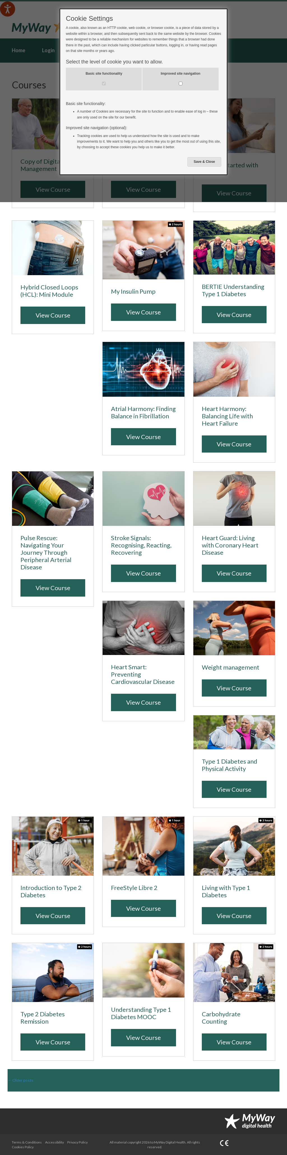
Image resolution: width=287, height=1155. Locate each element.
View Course (53, 315)
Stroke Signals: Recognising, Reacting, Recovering (141, 545)
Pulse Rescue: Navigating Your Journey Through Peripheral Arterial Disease (45, 552)
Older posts (20, 1080)
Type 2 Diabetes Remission (42, 1017)
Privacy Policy (77, 1142)
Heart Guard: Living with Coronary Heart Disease (230, 545)
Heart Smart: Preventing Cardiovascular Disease (143, 674)
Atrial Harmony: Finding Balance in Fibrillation (143, 412)
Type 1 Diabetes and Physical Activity (229, 765)
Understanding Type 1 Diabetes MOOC (141, 1013)
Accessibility (54, 1142)
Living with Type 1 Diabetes (226, 891)
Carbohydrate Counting (221, 1017)
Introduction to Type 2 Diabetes (51, 891)
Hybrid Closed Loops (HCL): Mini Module (49, 291)
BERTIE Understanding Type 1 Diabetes (233, 290)
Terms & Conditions (27, 1142)
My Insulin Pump (133, 291)
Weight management (230, 667)
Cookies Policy (23, 1147)
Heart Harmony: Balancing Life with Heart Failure (227, 416)
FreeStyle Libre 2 (134, 887)
